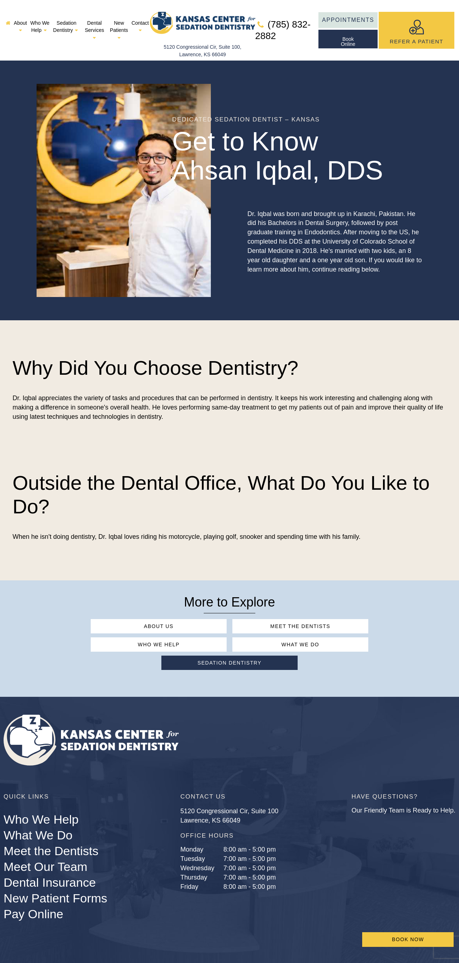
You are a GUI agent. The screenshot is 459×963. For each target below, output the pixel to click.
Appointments (348, 12)
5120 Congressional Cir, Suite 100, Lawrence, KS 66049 (202, 33)
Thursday (193, 842)
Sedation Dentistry (66, 18)
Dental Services (94, 22)
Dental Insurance (50, 847)
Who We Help (39, 18)
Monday (191, 814)
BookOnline (348, 33)
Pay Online (33, 879)
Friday (189, 852)
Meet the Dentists (229, 610)
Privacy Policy (355, 940)
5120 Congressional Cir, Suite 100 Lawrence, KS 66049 (229, 781)
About (20, 18)
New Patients (119, 22)
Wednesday (197, 833)
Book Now (408, 939)
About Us (99, 610)
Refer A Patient (417, 22)
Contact (140, 18)
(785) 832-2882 (283, 22)
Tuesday (192, 824)
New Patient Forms (55, 863)
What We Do (164, 628)
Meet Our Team (45, 832)
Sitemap (312, 940)
